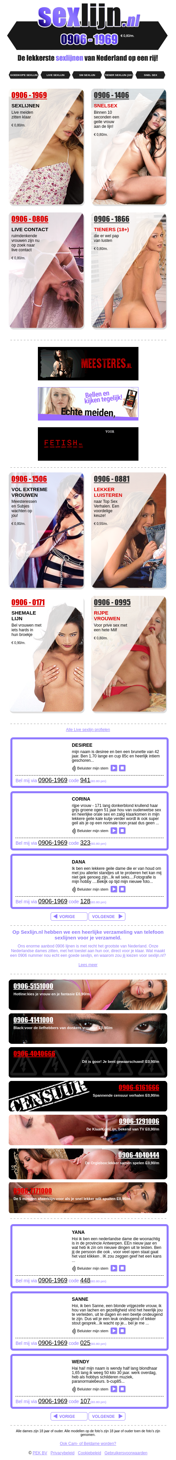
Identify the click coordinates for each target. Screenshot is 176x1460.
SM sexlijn (87, 75)
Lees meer (88, 965)
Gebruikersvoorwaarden (126, 1453)
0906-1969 (52, 780)
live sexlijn (55, 75)
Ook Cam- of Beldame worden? (88, 1443)
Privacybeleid (62, 1453)
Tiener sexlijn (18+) (119, 75)
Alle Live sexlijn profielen (88, 729)
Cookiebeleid (89, 1453)
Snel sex (150, 75)
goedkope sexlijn (24, 75)
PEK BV (40, 1453)
